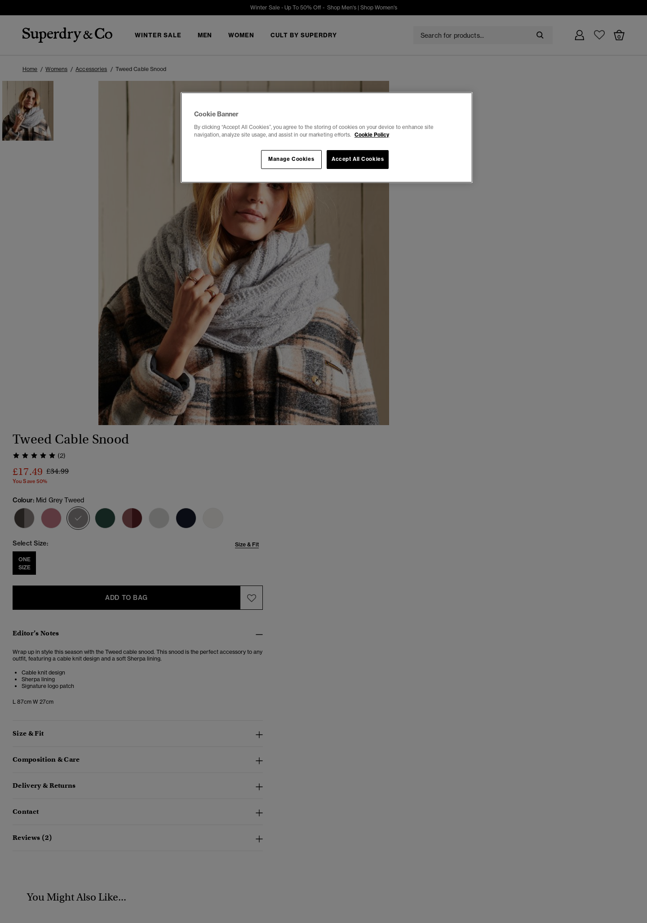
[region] (327, 137)
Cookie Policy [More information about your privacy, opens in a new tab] (372, 135)
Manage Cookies (291, 159)
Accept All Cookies (358, 159)
